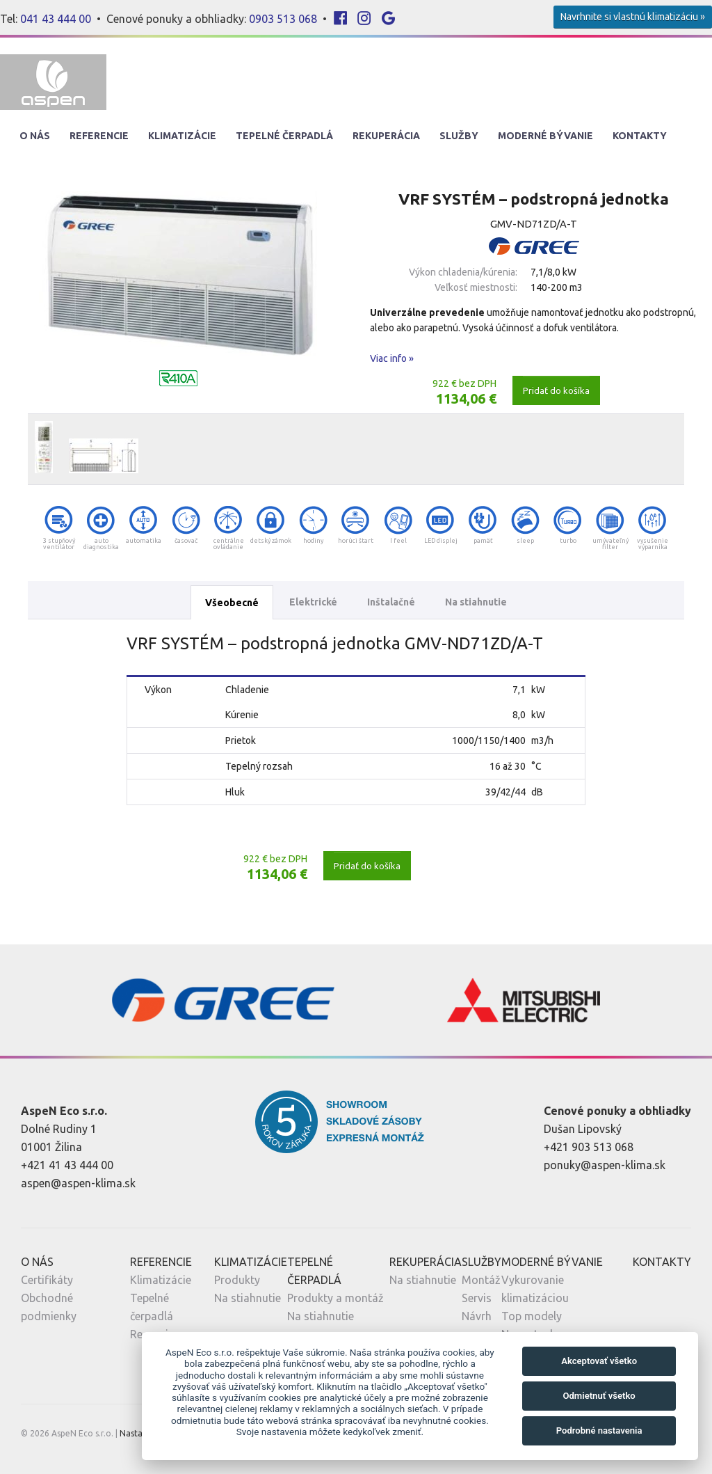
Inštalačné (391, 602)
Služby (458, 135)
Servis (477, 1298)
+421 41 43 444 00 (67, 1165)
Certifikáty (47, 1280)
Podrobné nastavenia (599, 1430)
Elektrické (313, 602)
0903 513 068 (283, 19)
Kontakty (640, 135)
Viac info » (392, 358)
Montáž (481, 1280)
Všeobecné (232, 602)
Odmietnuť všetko (599, 1395)
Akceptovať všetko (599, 1361)
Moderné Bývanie (545, 135)
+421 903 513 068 (588, 1147)
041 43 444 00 (55, 19)
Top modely (531, 1316)
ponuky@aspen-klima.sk (604, 1165)
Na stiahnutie (476, 602)
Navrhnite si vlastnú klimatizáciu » (632, 16)
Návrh (477, 1316)
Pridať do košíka (556, 390)
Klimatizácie (182, 135)
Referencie (99, 135)
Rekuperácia (386, 135)
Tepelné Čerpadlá (284, 135)
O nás (34, 135)
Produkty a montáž (335, 1298)
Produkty (237, 1280)
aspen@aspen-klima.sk (78, 1183)
